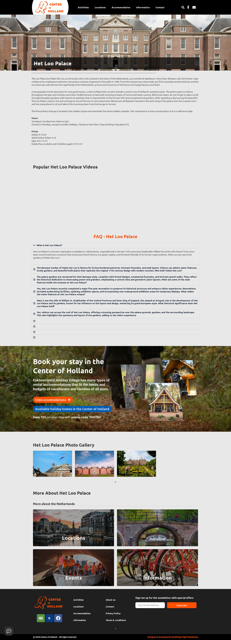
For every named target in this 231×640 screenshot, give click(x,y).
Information (143, 7)
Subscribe (181, 605)
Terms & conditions (116, 620)
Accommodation (121, 7)
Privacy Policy (113, 613)
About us (110, 599)
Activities (83, 7)
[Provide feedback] (8, 631)
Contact (160, 7)
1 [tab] (115, 481)
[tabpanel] (53, 464)
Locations (100, 7)
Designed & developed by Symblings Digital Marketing (172, 637)
